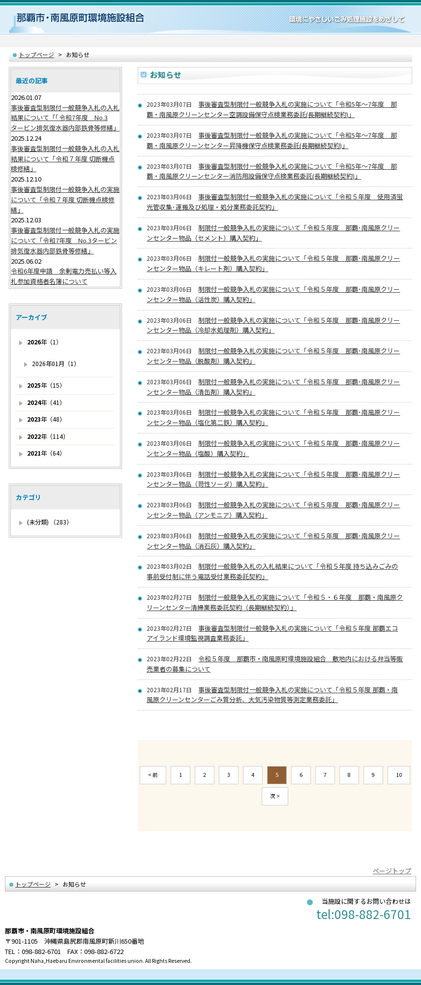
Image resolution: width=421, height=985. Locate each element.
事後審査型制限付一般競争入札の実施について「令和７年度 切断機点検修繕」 (65, 200)
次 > (275, 796)
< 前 (153, 774)
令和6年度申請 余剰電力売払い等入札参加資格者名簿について (64, 276)
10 (399, 774)
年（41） (46, 402)
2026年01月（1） (56, 363)
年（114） (48, 436)
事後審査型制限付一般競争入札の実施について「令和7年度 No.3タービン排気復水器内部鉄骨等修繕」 (65, 240)
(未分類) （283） (49, 522)
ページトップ (392, 870)
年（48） (46, 419)
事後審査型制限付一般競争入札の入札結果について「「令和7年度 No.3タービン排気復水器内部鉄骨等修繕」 (65, 118)
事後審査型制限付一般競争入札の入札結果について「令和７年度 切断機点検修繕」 (65, 159)
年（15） (46, 385)
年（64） (46, 453)
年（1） (44, 342)
